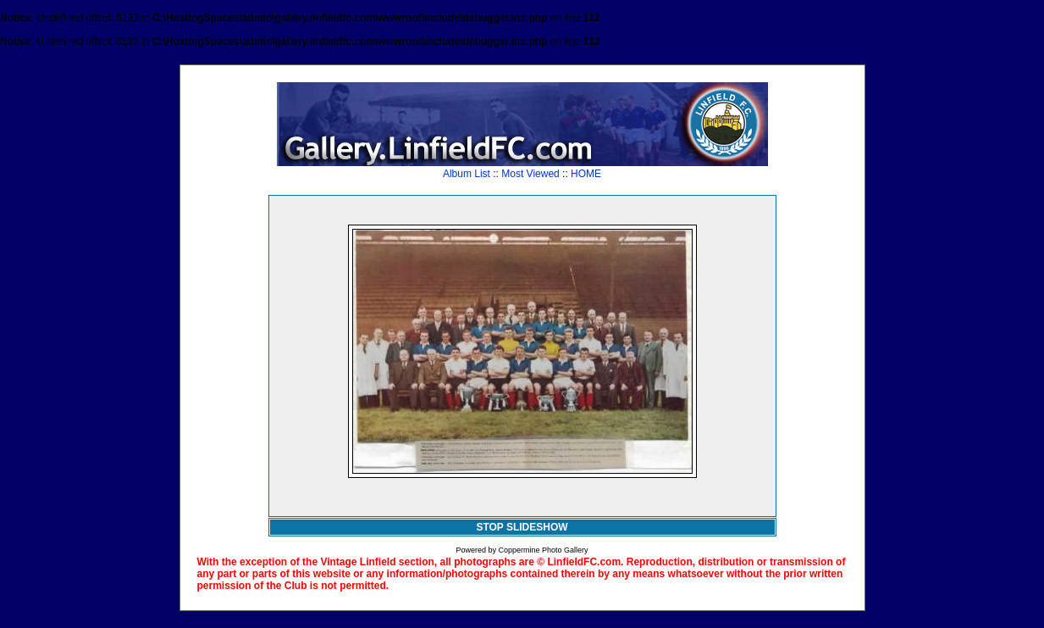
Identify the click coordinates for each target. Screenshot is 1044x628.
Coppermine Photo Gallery (543, 550)
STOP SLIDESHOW (521, 527)
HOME (586, 174)
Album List (466, 174)
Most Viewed (530, 174)
